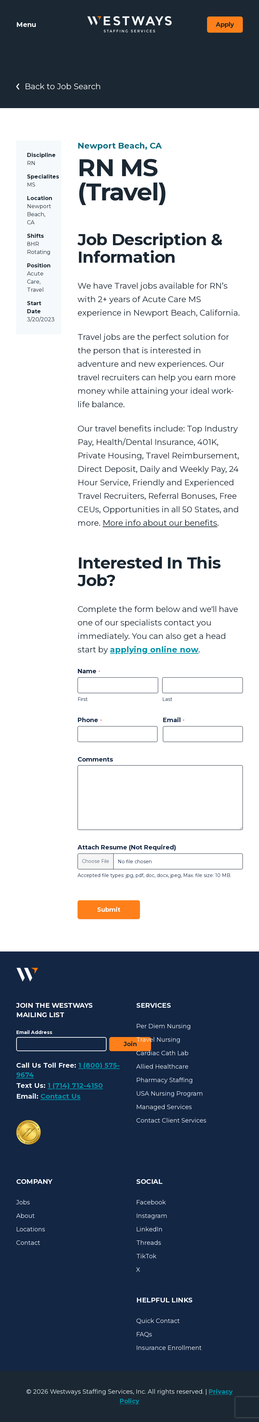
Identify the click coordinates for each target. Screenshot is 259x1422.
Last (167, 699)
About (25, 1216)
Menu (26, 25)
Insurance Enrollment (169, 1348)
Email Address (34, 1032)
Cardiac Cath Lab (162, 1053)
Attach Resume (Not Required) (127, 847)
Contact (28, 1243)
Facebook (151, 1202)
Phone (90, 720)
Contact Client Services (171, 1120)
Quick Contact (158, 1321)
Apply (225, 24)
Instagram (151, 1216)
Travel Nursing (158, 1039)
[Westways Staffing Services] (129, 24)
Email (173, 720)
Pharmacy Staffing (164, 1080)
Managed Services (164, 1107)
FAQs (144, 1334)
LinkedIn (149, 1229)
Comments (95, 759)
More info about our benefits (160, 523)
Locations (30, 1229)
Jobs (23, 1202)
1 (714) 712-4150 (75, 1085)
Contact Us (60, 1096)
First (83, 699)
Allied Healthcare (162, 1066)
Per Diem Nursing (163, 1026)
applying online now (154, 649)
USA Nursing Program (169, 1093)
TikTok (146, 1256)
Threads (148, 1243)
